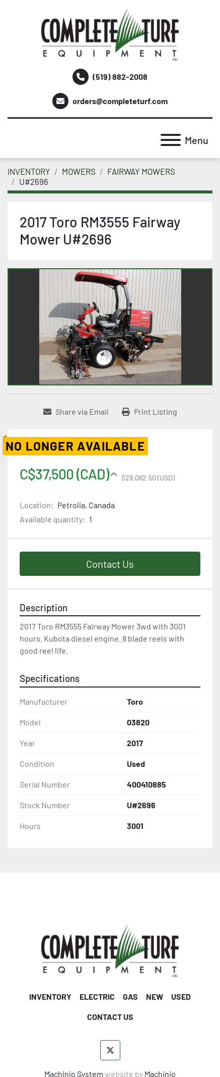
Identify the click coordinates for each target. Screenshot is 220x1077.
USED (181, 996)
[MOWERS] (79, 171)
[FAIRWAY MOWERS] (141, 171)
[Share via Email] (76, 411)
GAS (130, 996)
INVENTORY (50, 996)
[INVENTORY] (29, 171)
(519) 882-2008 (120, 76)
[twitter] (110, 1050)
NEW (154, 996)
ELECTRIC (97, 996)
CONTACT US (110, 1016)
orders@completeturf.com (120, 101)
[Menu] (171, 140)
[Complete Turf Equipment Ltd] (110, 949)
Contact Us (110, 564)
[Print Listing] (149, 411)
